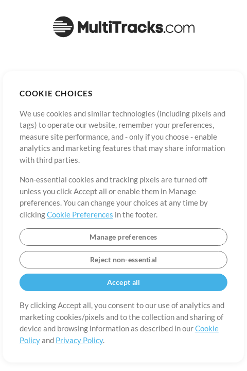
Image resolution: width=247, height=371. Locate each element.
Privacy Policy (79, 340)
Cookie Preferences (80, 214)
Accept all (123, 282)
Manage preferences (123, 236)
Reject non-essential (123, 259)
